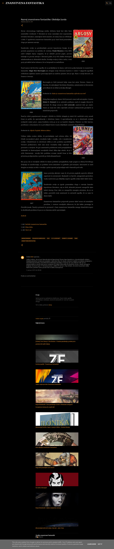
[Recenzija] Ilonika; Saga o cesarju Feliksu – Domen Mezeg (53, 427)
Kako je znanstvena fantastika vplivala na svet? (69, 93)
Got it (100, 544)
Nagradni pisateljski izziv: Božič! (45, 467)
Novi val (28, 230)
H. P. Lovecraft (56, 238)
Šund (76, 238)
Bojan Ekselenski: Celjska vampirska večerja (48, 508)
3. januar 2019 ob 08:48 (33, 270)
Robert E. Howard (67, 238)
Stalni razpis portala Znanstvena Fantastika (48, 384)
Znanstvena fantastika (28, 241)
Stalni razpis (39, 318)
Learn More (91, 544)
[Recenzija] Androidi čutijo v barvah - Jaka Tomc (50, 528)
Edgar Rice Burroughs (39, 238)
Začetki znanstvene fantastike (36, 224)
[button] (22, 25)
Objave (40, 537)
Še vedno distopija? (41, 487)
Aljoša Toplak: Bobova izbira (40, 130)
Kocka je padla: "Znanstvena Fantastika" (47, 364)
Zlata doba (29, 227)
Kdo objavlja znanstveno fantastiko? (46, 447)
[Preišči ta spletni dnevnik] (102, 3)
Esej (48, 238)
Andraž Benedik (26, 238)
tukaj (50, 305)
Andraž (23, 216)
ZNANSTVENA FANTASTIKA (25, 3)
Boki (32, 257)
